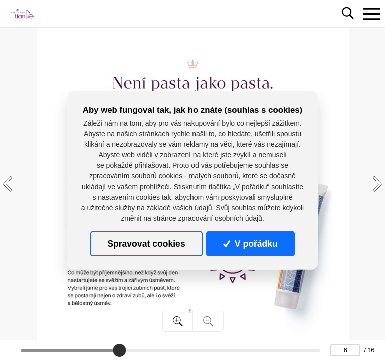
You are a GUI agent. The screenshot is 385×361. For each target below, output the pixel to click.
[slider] (119, 350)
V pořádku (250, 244)
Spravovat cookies (146, 244)
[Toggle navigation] (371, 13)
